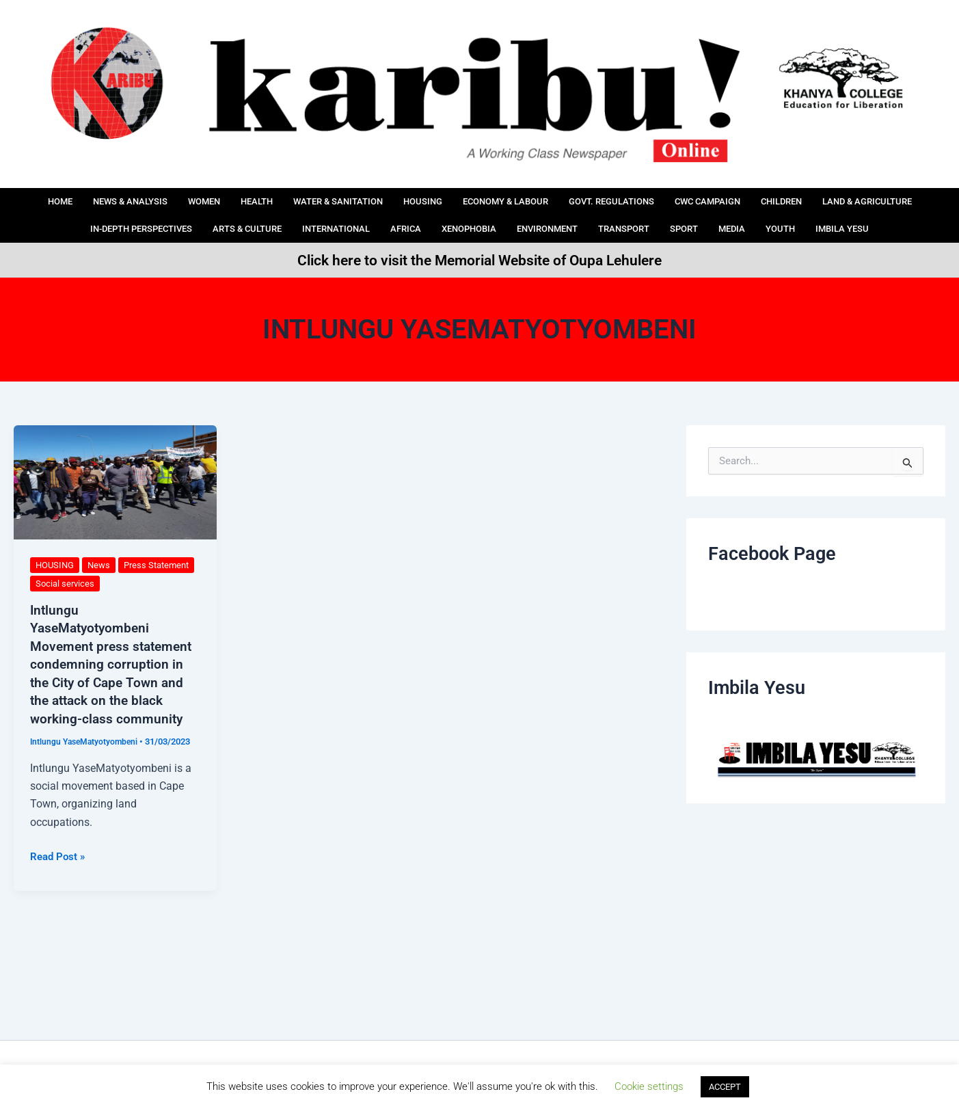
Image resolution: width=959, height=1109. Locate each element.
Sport (812, 215)
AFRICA (505, 215)
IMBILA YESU (480, 233)
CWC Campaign (794, 197)
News (103, 564)
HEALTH (290, 197)
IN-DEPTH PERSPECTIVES (210, 215)
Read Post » (59, 853)
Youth (917, 215)
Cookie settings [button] (649, 1086)
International (429, 215)
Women (232, 197)
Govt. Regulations (686, 197)
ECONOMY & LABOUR (567, 197)
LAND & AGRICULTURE (77, 215)
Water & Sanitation (381, 197)
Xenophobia (574, 215)
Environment (662, 215)
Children (878, 197)
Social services (119, 583)
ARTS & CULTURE (330, 215)
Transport (747, 215)
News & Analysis (149, 197)
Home (71, 197)
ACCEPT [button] (725, 1087)
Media (864, 215)
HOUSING (475, 197)
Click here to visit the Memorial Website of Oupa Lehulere (479, 259)
